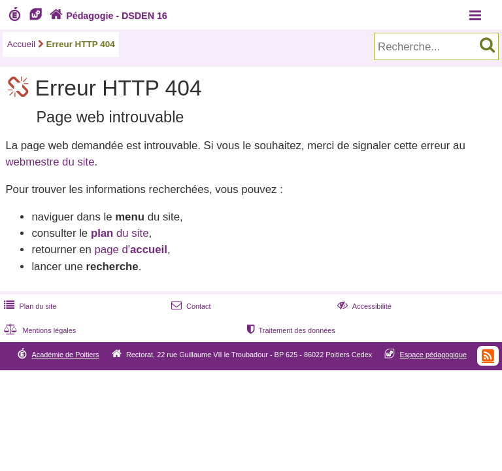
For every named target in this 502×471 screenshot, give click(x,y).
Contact (190, 306)
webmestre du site (49, 162)
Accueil (21, 44)
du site (120, 233)
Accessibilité (363, 306)
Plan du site (28, 306)
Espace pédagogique (433, 354)
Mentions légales (38, 330)
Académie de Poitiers (65, 354)
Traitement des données (289, 330)
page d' (130, 249)
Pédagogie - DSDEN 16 (106, 15)
